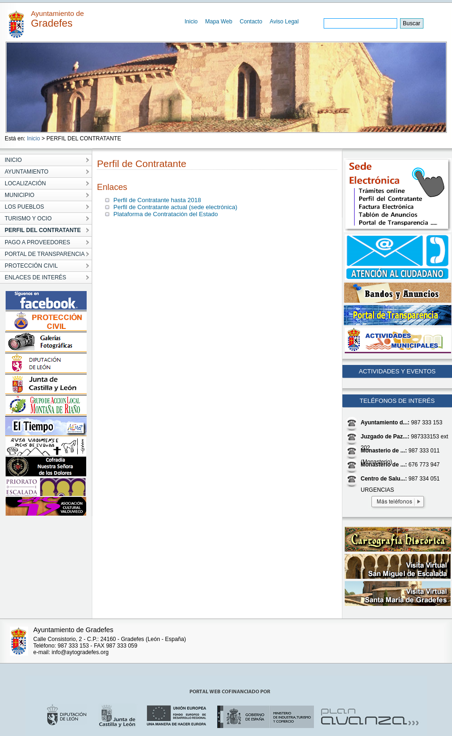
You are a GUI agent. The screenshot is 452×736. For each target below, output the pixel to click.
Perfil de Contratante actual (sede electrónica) (175, 207)
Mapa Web (218, 21)
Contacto (251, 21)
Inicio (191, 21)
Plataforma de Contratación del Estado (165, 214)
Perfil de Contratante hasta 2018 (157, 200)
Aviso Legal (284, 21)
